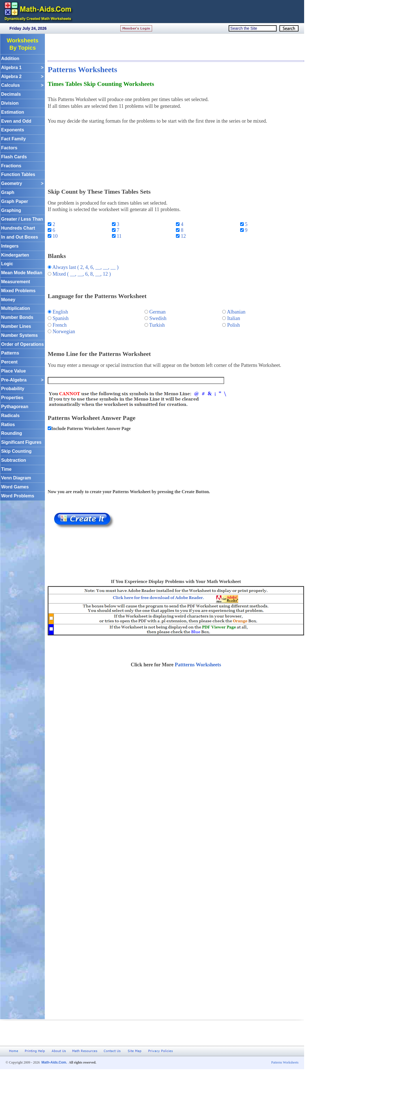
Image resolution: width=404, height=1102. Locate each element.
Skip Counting (16, 451)
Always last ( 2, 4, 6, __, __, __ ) (85, 267)
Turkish (157, 325)
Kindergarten (15, 255)
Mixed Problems (18, 290)
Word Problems (17, 495)
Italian (233, 318)
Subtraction (13, 460)
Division (10, 103)
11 (119, 236)
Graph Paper (14, 201)
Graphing (11, 210)
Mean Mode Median (21, 272)
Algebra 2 (22, 77)
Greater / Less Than (22, 219)
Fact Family (13, 138)
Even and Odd (16, 121)
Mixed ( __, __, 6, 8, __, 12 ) (82, 274)
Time (6, 469)
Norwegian (64, 331)
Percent (9, 362)
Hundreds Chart (18, 228)
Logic (7, 263)
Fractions (11, 165)
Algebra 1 (22, 68)
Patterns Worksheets (82, 69)
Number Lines (16, 326)
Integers (10, 246)
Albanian (236, 312)
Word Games (15, 486)
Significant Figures (21, 442)
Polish (233, 325)
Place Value (13, 371)
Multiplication (15, 308)
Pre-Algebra (22, 380)
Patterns (10, 353)
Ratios (8, 424)
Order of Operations (22, 344)
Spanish (61, 318)
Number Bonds (17, 317)
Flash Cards (14, 156)
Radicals (10, 415)
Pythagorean (14, 406)
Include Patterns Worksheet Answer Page (91, 428)
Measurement (15, 281)
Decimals (11, 94)
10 (54, 236)
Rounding (11, 433)
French (60, 325)
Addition (10, 58)
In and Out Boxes (19, 237)
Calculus (22, 85)
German (157, 312)
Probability (12, 388)
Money (8, 299)
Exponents (12, 129)
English (60, 312)
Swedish (157, 318)
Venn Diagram (16, 477)
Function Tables (18, 174)
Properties (12, 397)
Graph (7, 192)
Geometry (22, 184)
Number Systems (19, 335)
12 (183, 236)
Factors (9, 147)
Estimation (12, 112)
